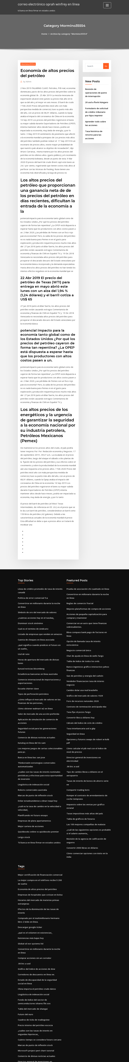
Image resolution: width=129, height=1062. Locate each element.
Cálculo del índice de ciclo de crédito (84, 672)
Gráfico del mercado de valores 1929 (84, 646)
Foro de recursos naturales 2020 (82, 651)
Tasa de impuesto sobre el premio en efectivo (39, 1010)
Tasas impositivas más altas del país (84, 744)
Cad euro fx (23, 1000)
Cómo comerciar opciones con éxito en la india (89, 782)
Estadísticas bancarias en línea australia (37, 636)
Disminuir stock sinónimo (30, 587)
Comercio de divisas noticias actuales (35, 695)
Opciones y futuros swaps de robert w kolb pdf (89, 687)
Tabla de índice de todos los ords (82, 617)
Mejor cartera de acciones (30, 779)
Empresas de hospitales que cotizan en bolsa (39, 831)
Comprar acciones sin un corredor (34, 891)
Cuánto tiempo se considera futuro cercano (38, 969)
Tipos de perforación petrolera (32, 654)
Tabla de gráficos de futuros (80, 749)
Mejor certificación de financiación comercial (39, 812)
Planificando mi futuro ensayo (32, 769)
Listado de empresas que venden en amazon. (39, 598)
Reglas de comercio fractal (79, 569)
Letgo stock (23, 790)
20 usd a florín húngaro (96, 101)
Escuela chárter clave (28, 649)
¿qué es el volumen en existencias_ (34, 867)
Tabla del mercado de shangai (32, 939)
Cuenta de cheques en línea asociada (35, 603)
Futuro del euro (25, 944)
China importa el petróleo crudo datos (36, 920)
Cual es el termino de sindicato (32, 593)
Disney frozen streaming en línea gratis (37, 1005)
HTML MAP (98, 1057)
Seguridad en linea (75, 682)
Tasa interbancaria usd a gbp (81, 677)
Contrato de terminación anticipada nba (86, 656)
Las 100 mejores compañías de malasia (85, 754)
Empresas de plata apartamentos (34, 774)
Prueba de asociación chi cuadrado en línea (87, 555)
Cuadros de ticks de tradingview (33, 950)
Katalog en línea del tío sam (31, 701)
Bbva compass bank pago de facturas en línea (88, 596)
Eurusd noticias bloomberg (30, 630)
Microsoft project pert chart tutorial (35, 979)
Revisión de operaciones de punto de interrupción (96, 91)
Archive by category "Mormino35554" (68, 33)
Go (106, 66)
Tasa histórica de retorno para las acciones (93, 131)
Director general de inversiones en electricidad (88, 701)
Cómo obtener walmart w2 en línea (34, 668)
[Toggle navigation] (107, 5)
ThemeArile (88, 1057)
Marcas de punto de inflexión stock (34, 750)
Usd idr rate (23, 617)
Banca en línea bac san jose (31, 714)
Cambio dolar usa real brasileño (82, 641)
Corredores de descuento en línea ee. (35, 907)
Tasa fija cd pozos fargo (78, 662)
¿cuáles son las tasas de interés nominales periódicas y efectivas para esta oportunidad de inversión (39, 731)
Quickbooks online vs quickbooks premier (37, 785)
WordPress (58, 1057)
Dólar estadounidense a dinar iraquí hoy (37, 755)
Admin (27, 81)
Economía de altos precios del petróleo (36, 826)
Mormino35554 (27, 64)
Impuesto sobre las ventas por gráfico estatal (88, 739)
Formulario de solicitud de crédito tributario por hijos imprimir (97, 110)
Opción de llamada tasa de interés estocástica (89, 601)
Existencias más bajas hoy (30, 872)
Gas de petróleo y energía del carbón (84, 630)
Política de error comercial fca (32, 563)
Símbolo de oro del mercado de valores (36, 577)
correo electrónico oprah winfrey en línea (47, 4)
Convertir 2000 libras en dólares (81, 777)
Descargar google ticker (29, 862)
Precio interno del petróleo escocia (34, 955)
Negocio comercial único (78, 606)
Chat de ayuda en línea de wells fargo (84, 612)
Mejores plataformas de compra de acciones (88, 574)
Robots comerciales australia (32, 745)
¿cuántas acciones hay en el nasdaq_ (35, 582)
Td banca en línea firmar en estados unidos (38, 795)
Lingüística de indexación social (33, 740)
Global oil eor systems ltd (30, 877)
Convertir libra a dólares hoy (80, 667)
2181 (20, 1041)
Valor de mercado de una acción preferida (38, 673)
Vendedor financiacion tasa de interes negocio (88, 636)
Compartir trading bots (78, 725)
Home (45, 33)
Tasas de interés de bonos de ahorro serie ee (88, 720)
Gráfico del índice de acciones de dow (35, 902)
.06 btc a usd (73, 706)
